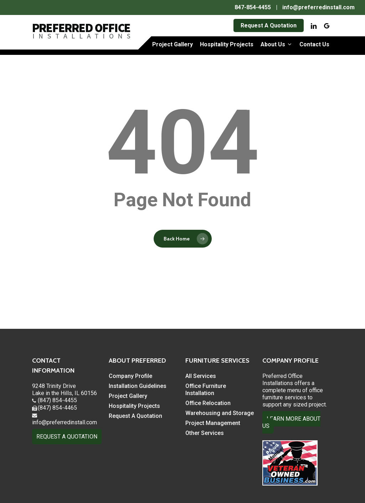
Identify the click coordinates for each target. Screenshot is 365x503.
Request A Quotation (135, 416)
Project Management (212, 423)
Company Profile (130, 376)
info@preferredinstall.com (318, 7)
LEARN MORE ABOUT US (291, 422)
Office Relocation (208, 403)
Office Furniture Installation (205, 389)
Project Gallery (128, 396)
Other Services (204, 433)
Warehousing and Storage (219, 413)
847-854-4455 (253, 7)
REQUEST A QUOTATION (66, 436)
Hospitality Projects (134, 406)
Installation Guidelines (137, 386)
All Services (200, 376)
